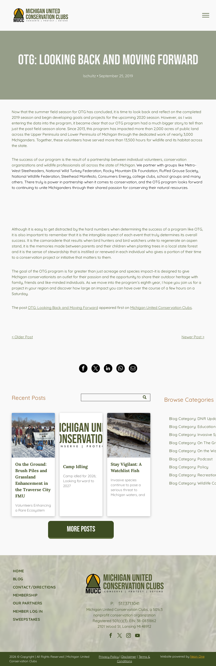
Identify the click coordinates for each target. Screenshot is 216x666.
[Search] (115, 397)
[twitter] (119, 636)
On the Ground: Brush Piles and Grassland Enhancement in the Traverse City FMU (33, 480)
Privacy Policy (109, 656)
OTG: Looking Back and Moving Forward (63, 307)
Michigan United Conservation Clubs (161, 307)
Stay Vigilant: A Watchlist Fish (126, 467)
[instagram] (128, 636)
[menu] (206, 15)
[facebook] (110, 636)
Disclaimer (128, 656)
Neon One (197, 656)
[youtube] (137, 636)
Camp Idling (75, 466)
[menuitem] (189, 467)
